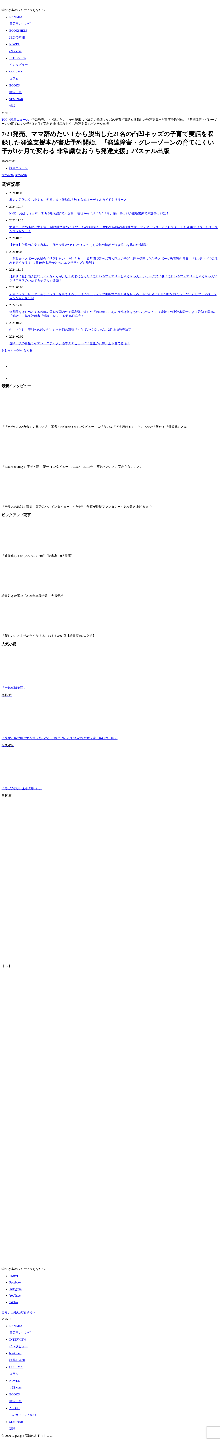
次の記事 (21, 175)
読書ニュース (18, 168)
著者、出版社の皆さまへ (19, 1312)
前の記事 (8, 175)
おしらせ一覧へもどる (17, 350)
